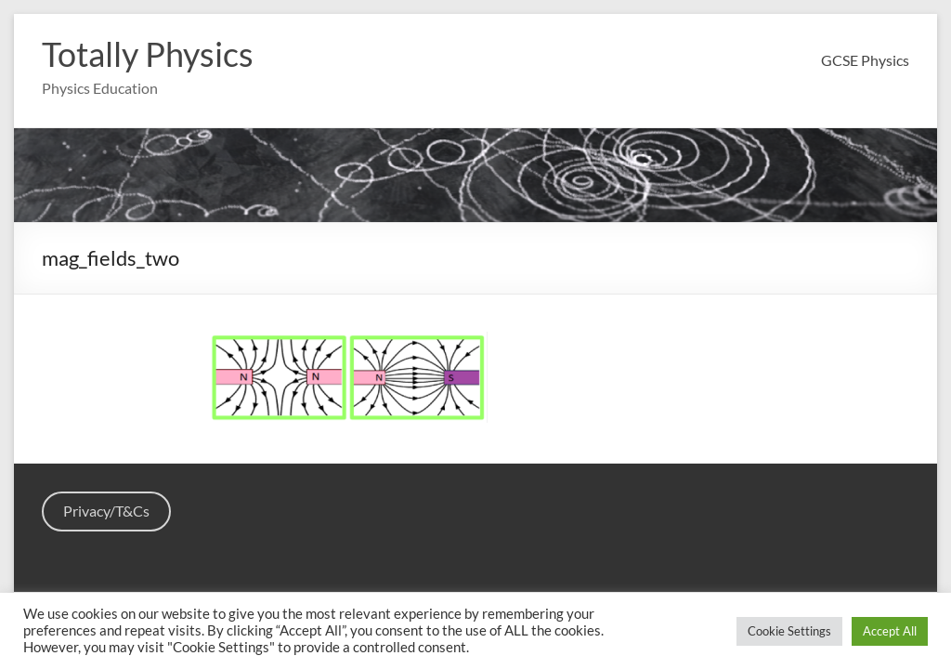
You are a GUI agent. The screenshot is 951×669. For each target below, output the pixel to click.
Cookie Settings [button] (789, 630)
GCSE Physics (865, 60)
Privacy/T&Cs (106, 510)
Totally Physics (148, 53)
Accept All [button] (890, 630)
